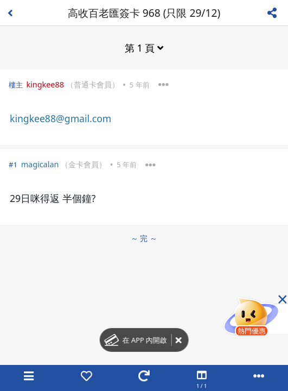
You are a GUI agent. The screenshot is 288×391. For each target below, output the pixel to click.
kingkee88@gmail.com (60, 118)
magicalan (40, 164)
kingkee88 (45, 84)
